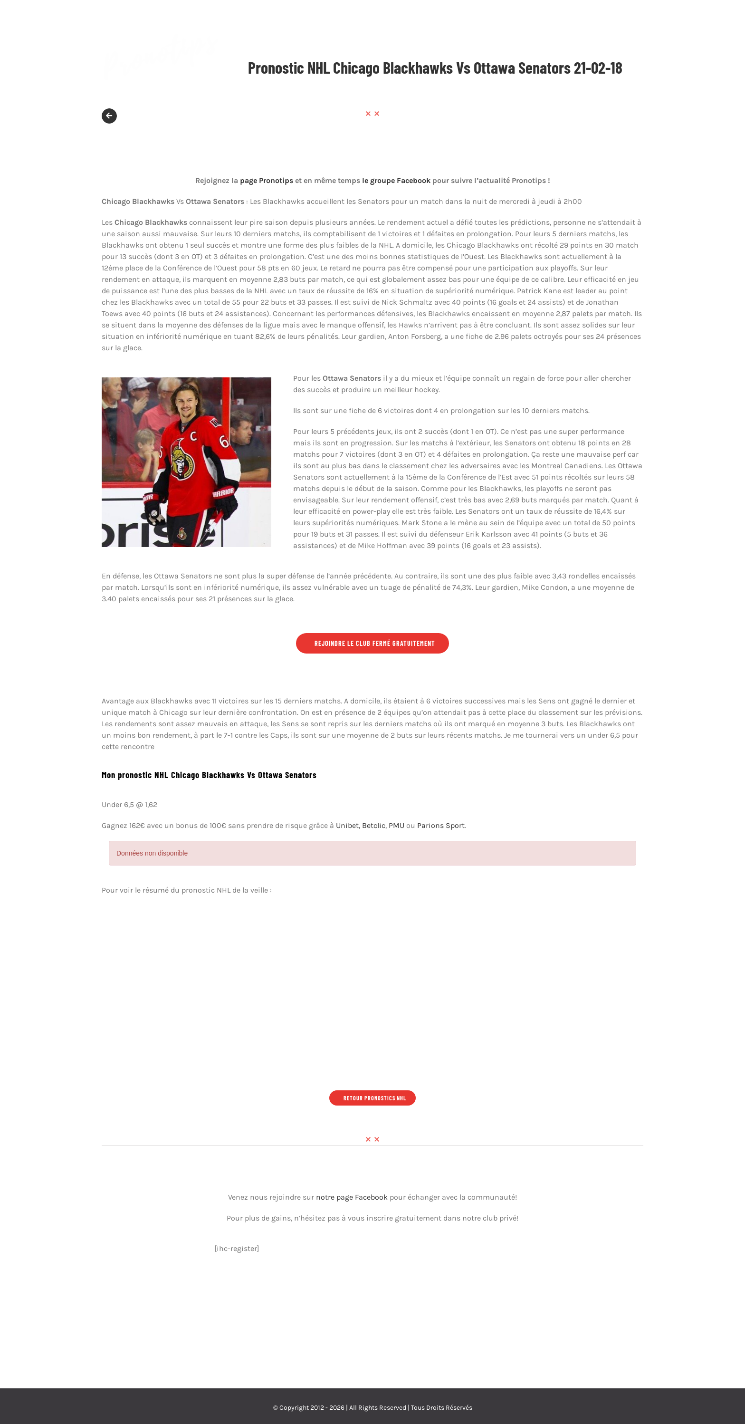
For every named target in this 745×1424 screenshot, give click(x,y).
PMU (396, 825)
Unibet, (348, 825)
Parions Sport (441, 825)
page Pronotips (266, 180)
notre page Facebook (352, 1197)
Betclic (373, 825)
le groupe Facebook (396, 180)
